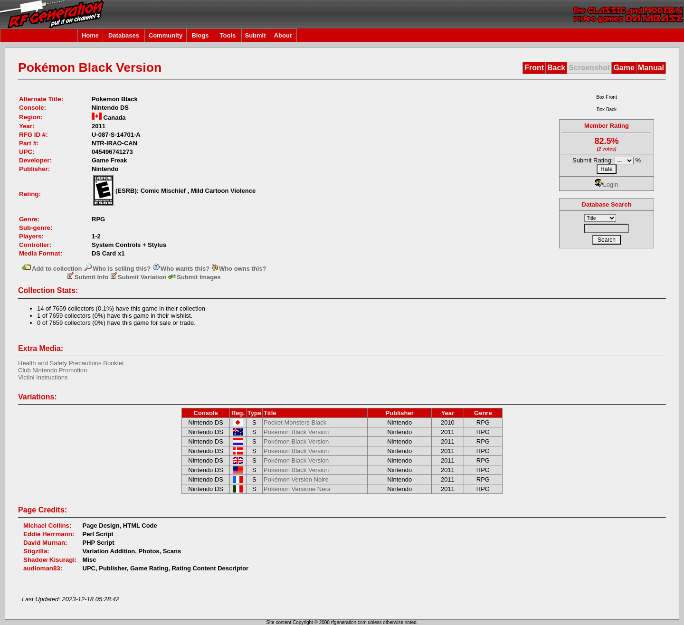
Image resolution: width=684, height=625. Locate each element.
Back (556, 68)
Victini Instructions (43, 377)
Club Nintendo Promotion (52, 370)
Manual (651, 68)
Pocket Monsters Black (295, 422)
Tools (228, 35)
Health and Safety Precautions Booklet (71, 363)
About (283, 35)
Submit (255, 35)
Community (166, 35)
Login (606, 184)
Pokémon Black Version (296, 432)
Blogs (200, 35)
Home (90, 35)
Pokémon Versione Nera (297, 488)
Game (623, 68)
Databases (123, 35)
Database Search (607, 204)
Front (534, 68)
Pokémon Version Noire (296, 479)
